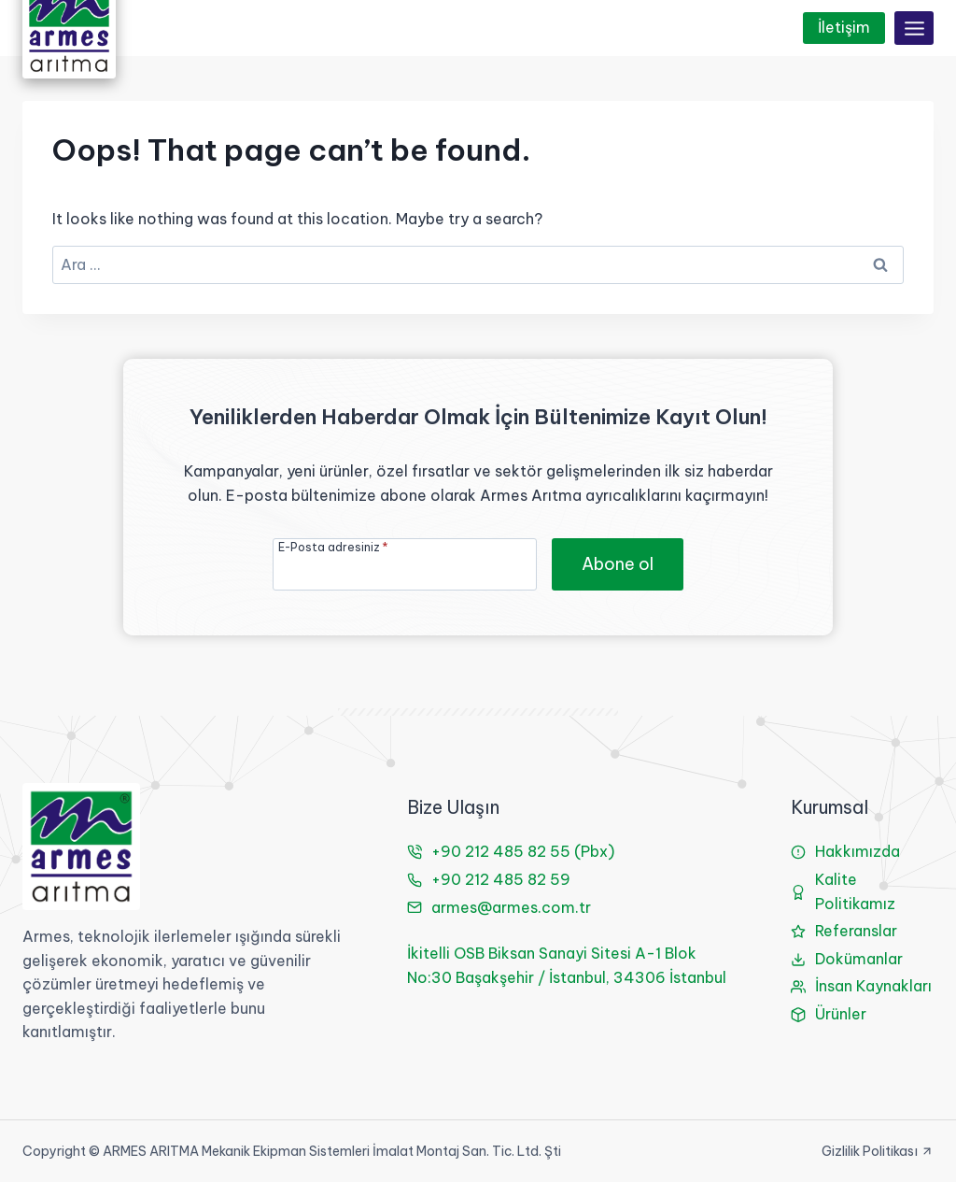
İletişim (844, 27)
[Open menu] (914, 28)
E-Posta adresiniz (333, 546)
